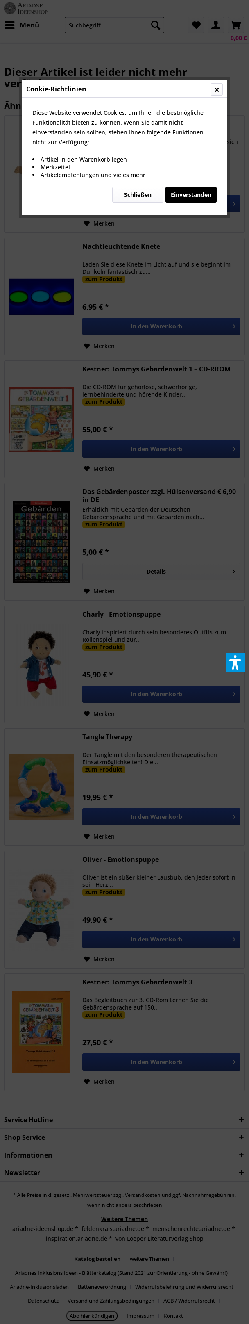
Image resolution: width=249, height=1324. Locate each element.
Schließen (138, 194)
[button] (235, 662)
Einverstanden (191, 194)
